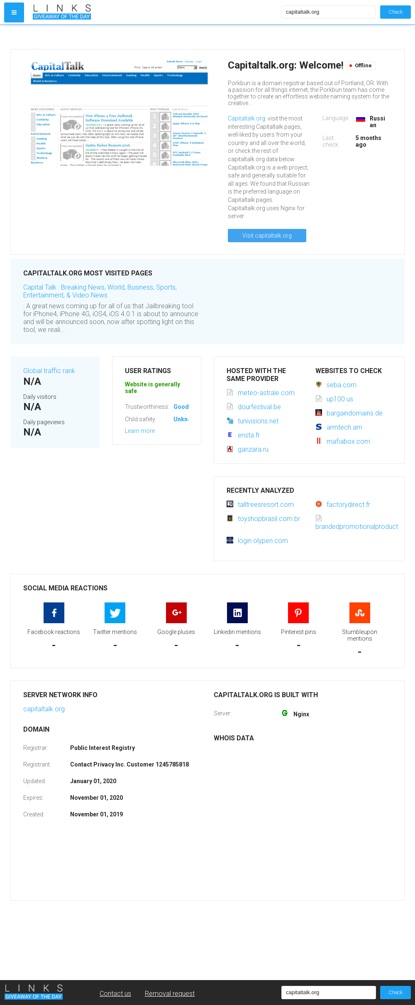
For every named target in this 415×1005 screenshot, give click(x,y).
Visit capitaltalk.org (267, 235)
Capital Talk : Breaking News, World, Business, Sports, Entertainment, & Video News (100, 291)
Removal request (170, 994)
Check (395, 12)
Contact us (115, 994)
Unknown (186, 419)
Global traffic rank (49, 371)
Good (181, 406)
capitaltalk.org (44, 709)
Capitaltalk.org (246, 118)
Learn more (140, 431)
